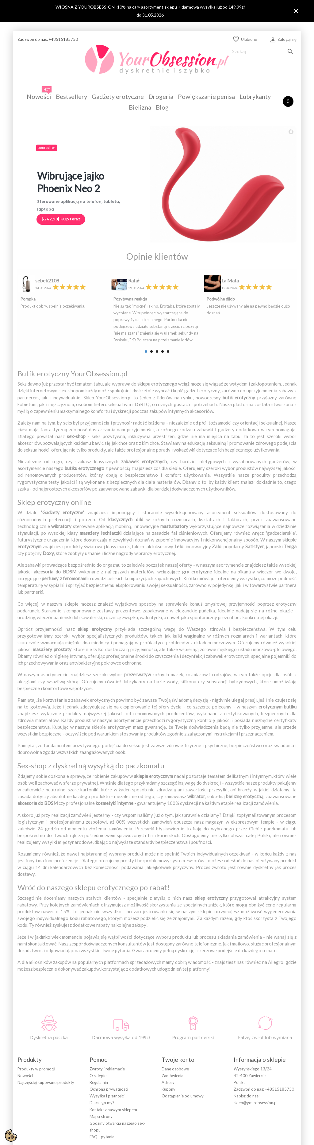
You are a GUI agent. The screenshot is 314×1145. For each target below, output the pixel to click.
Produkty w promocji (36, 1034)
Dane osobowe (175, 1034)
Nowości (25, 1041)
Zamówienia (172, 1041)
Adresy (168, 1048)
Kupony (168, 1055)
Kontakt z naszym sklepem (113, 1075)
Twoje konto (178, 1025)
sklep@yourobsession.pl (256, 1068)
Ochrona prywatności (109, 1055)
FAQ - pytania (102, 1102)
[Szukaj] (263, 51)
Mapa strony (101, 1082)
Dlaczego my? (102, 1068)
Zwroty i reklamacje (107, 1034)
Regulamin (99, 1048)
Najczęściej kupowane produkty (45, 1048)
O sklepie (98, 1041)
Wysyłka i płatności (107, 1062)
